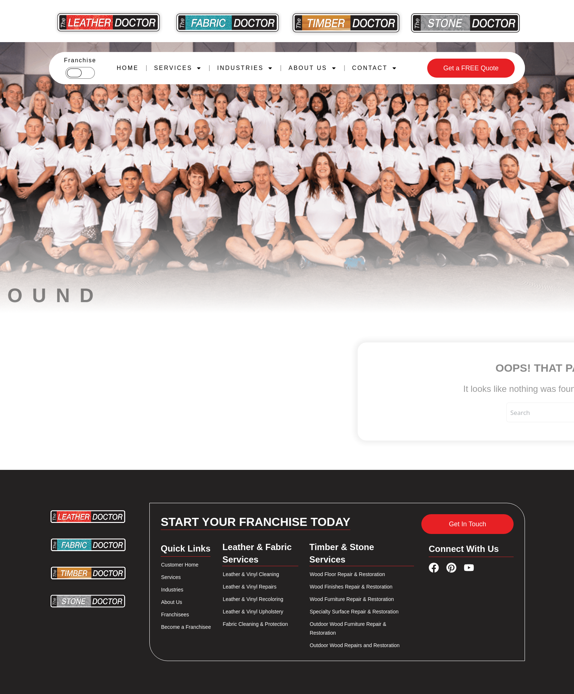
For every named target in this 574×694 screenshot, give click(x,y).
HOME (128, 68)
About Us (171, 602)
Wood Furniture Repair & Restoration (352, 599)
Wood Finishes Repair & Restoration (351, 587)
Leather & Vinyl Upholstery (253, 612)
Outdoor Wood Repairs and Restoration (355, 645)
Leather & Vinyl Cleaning (251, 574)
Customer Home (179, 565)
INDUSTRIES (245, 68)
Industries (172, 590)
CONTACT (374, 68)
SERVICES (178, 68)
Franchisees (175, 614)
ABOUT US (312, 68)
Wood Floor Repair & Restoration (347, 574)
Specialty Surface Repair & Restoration (354, 612)
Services (171, 577)
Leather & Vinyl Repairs (249, 587)
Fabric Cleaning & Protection (255, 624)
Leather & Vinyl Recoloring (253, 599)
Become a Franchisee (186, 627)
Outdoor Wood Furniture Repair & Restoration (348, 628)
